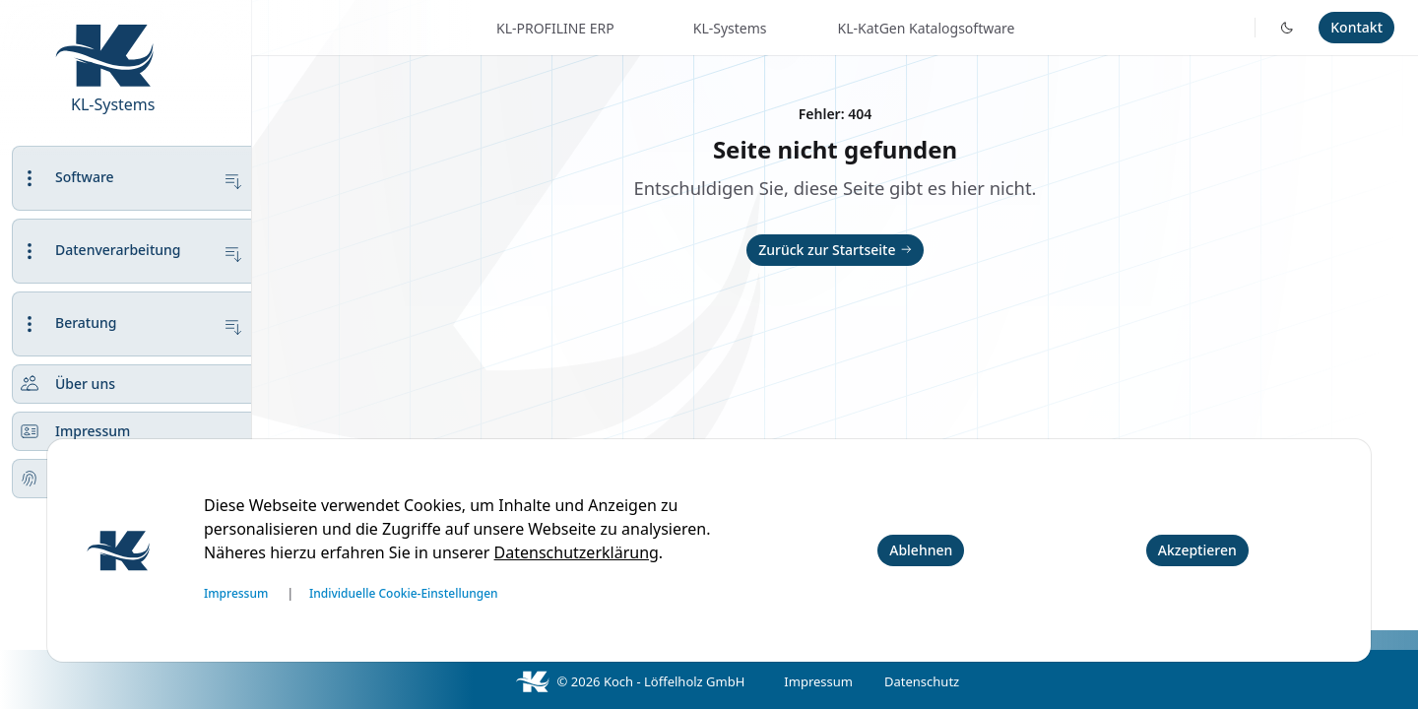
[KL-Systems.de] (134, 21)
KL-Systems (113, 104)
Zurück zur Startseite (837, 249)
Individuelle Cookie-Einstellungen (403, 593)
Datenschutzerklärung (576, 552)
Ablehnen (920, 550)
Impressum (818, 681)
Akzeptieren (1197, 550)
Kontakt (1356, 27)
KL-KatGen (926, 28)
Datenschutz (921, 681)
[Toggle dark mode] (1287, 27)
